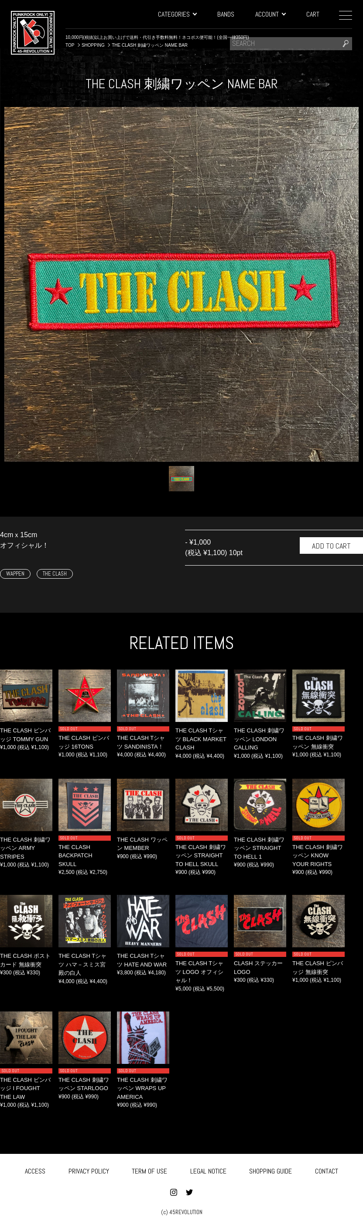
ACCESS (35, 1169)
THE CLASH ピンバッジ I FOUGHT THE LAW (25, 1088)
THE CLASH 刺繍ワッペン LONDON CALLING (259, 739)
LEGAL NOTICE (208, 1169)
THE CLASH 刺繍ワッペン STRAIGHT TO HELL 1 (259, 848)
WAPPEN (15, 573)
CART (312, 14)
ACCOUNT (270, 14)
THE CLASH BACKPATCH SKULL (75, 855)
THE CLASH (55, 573)
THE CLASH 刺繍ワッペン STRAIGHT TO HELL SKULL (200, 855)
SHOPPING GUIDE (270, 1169)
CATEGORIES (177, 14)
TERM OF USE (149, 1169)
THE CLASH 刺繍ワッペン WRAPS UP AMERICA (142, 1088)
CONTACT (326, 1169)
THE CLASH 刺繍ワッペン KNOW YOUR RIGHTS (317, 855)
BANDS (225, 14)
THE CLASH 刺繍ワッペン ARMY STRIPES (25, 848)
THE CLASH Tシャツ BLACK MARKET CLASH (200, 739)
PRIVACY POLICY (88, 1169)
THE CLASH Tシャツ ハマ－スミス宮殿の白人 (82, 964)
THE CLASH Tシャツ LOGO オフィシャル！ (199, 972)
